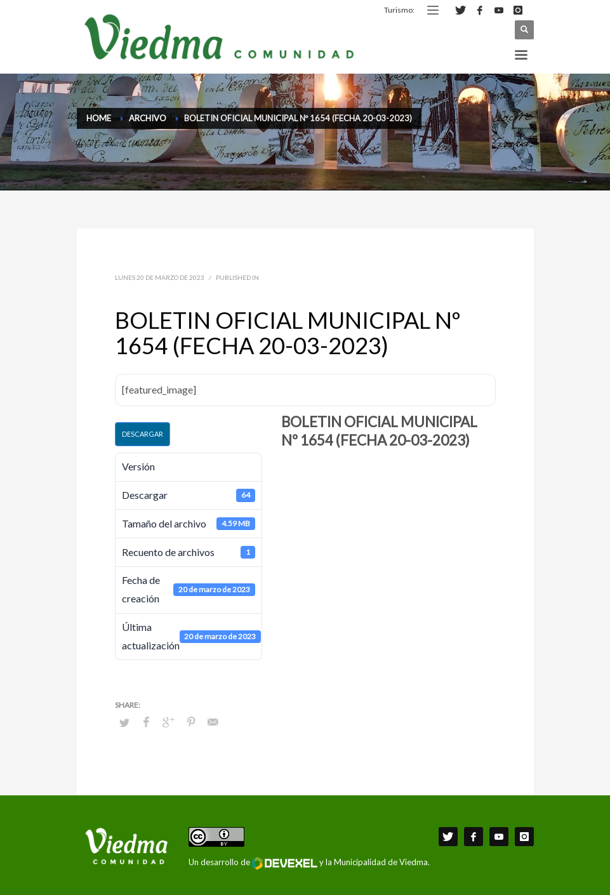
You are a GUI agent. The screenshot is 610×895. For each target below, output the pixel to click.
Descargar (142, 434)
